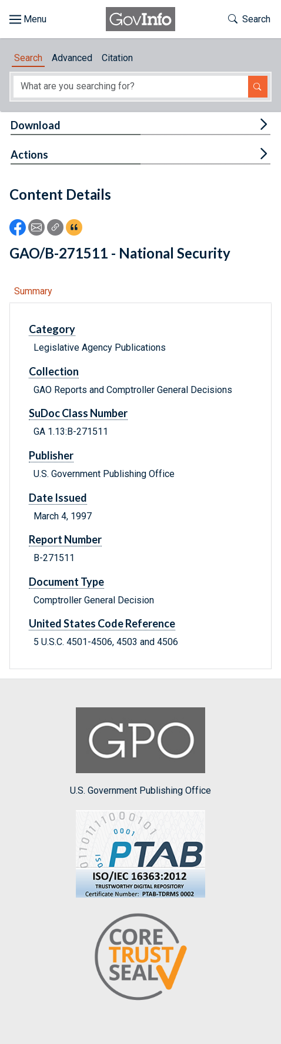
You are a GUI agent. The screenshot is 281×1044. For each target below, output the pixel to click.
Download (36, 125)
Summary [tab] (33, 291)
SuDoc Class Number (78, 413)
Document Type (66, 581)
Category (52, 329)
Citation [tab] (117, 57)
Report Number (65, 539)
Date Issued (58, 497)
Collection (54, 371)
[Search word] (131, 87)
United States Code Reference (102, 623)
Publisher (51, 455)
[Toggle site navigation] (27, 19)
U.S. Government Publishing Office (140, 751)
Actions (29, 154)
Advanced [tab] (72, 57)
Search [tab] (28, 57)
